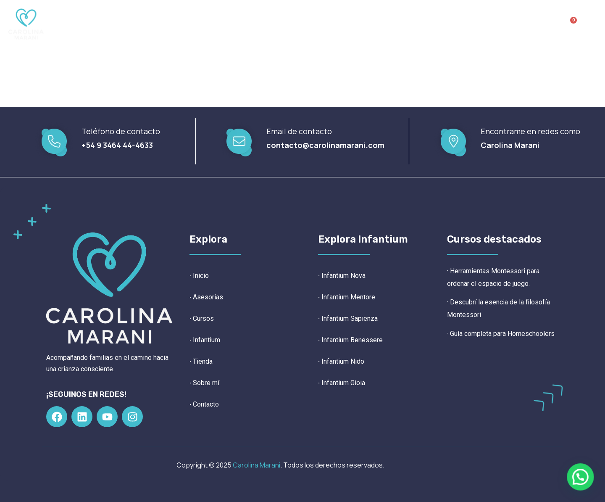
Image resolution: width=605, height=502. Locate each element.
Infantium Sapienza (348, 318)
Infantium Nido (341, 361)
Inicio (161, 24)
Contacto (436, 24)
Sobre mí (389, 24)
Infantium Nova (343, 276)
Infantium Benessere (350, 340)
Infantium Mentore (346, 297)
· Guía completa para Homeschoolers (501, 334)
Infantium (296, 24)
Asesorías (203, 24)
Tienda (345, 24)
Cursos (247, 24)
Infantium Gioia (341, 383)
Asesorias (208, 297)
